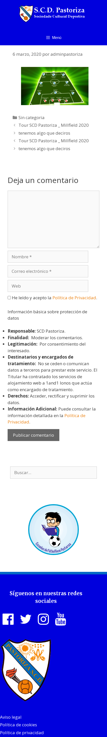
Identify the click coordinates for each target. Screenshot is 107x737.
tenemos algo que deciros (44, 133)
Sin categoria (32, 117)
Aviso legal (11, 717)
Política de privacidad (22, 732)
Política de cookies (18, 725)
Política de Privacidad (74, 298)
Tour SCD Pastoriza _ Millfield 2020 (54, 125)
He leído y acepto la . (52, 298)
